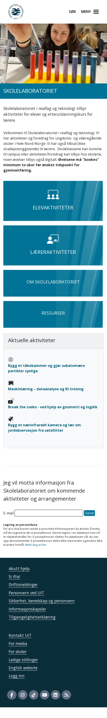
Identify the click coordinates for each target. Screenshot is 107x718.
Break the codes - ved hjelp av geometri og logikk (52, 407)
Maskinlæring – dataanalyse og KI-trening (46, 388)
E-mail (8, 513)
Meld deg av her (35, 545)
